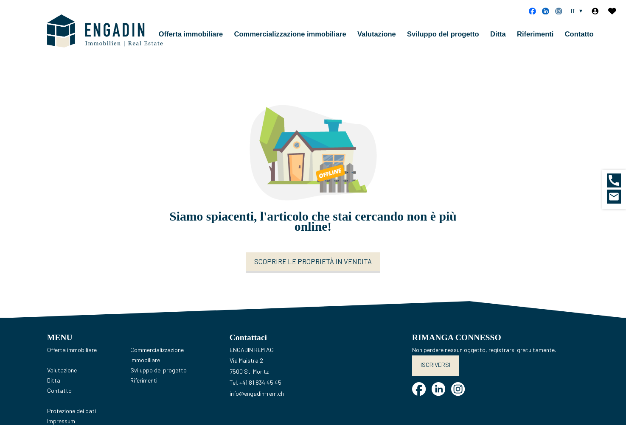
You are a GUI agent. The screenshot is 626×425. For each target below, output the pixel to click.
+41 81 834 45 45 (260, 393)
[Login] (595, 11)
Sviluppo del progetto (473, 39)
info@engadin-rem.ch (257, 404)
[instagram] (558, 11)
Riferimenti (565, 39)
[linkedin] (545, 11)
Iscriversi (435, 375)
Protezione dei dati (71, 421)
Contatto (609, 39)
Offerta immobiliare (220, 39)
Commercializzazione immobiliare (320, 39)
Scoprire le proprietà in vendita (313, 272)
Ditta (528, 39)
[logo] (115, 36)
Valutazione (406, 39)
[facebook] (532, 11)
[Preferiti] (612, 11)
